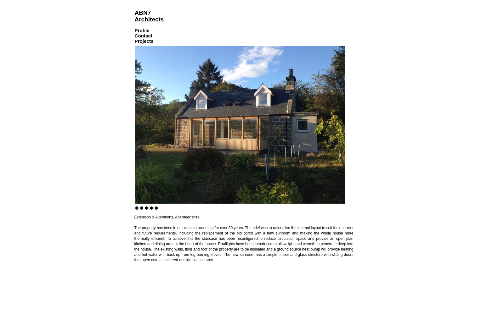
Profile (142, 30)
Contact (144, 35)
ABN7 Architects (149, 16)
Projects (144, 41)
